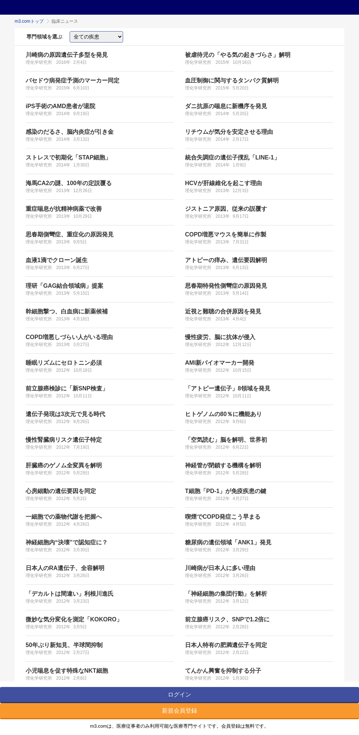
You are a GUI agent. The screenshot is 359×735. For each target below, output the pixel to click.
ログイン (179, 694)
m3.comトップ (29, 21)
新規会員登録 (179, 711)
